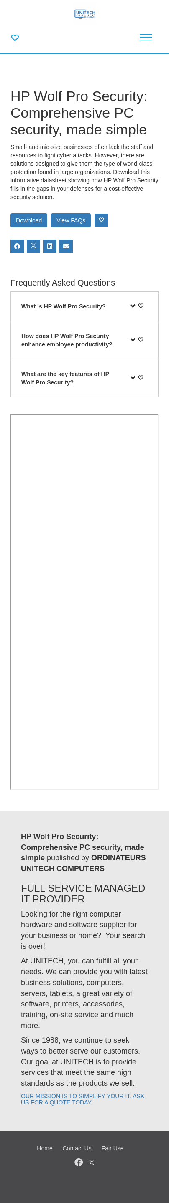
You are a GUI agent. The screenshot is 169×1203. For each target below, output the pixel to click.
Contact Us (77, 1148)
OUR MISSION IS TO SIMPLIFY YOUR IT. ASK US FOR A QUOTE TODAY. (82, 1099)
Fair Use (113, 1148)
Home (44, 1148)
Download (29, 220)
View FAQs (70, 220)
